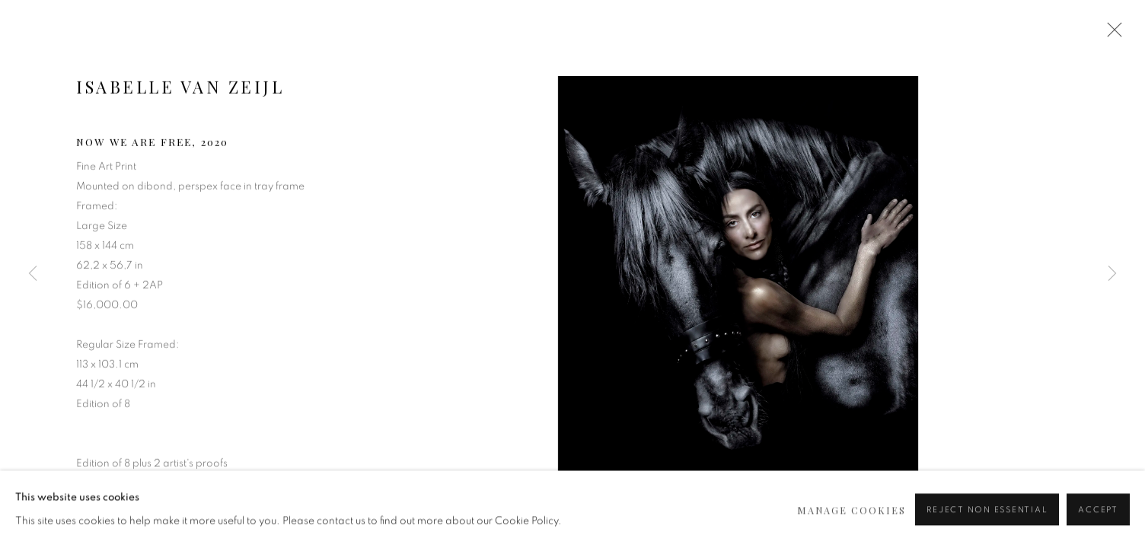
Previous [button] (32, 274)
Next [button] (1112, 274)
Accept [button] (1098, 524)
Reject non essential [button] (987, 524)
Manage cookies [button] (851, 523)
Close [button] (1110, 34)
